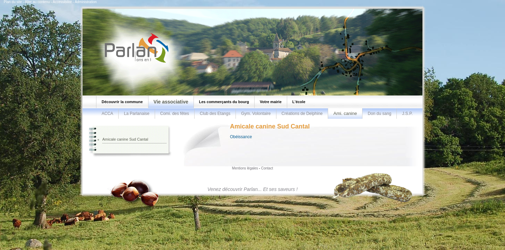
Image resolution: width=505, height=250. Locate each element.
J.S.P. (407, 113)
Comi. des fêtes (174, 113)
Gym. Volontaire (256, 113)
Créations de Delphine (302, 113)
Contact (267, 168)
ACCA (107, 113)
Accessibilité (62, 2)
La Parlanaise (136, 113)
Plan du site (13, 2)
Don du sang (379, 113)
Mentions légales (245, 168)
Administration (85, 2)
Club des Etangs (215, 113)
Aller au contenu (37, 2)
